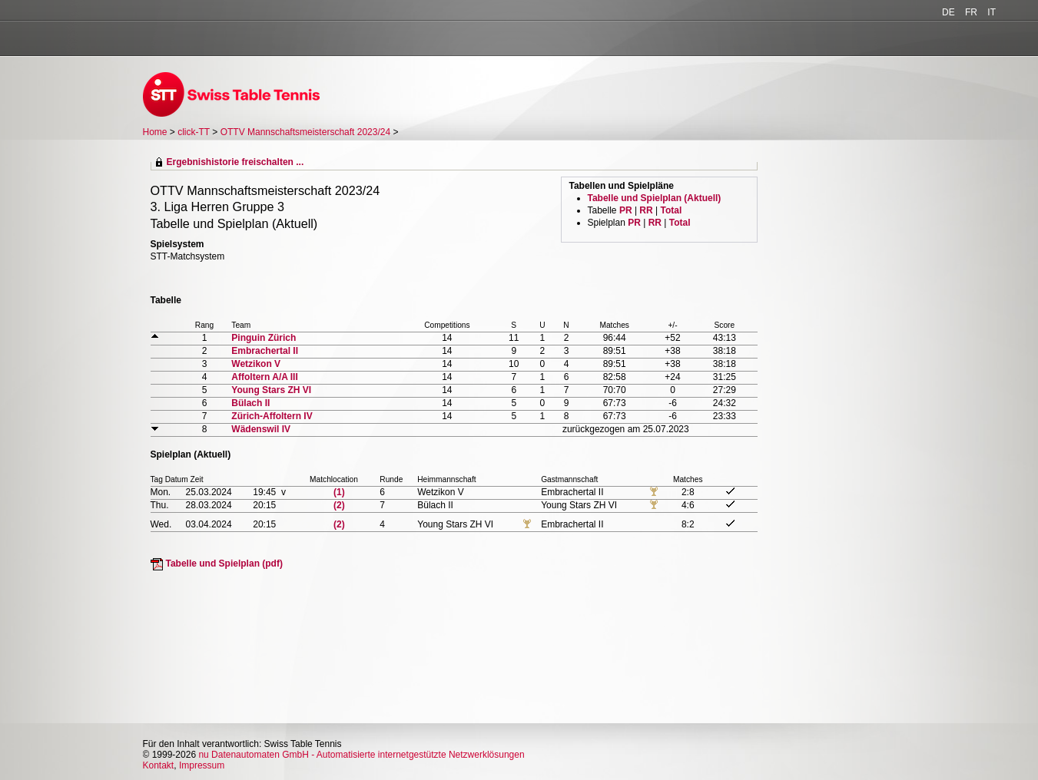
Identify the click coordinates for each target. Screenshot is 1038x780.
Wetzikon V (255, 364)
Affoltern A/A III (264, 377)
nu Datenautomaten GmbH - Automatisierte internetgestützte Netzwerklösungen (361, 754)
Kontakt (158, 765)
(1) (339, 492)
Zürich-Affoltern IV (271, 416)
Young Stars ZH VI (271, 390)
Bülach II (250, 403)
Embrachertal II (264, 350)
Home (155, 132)
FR (971, 12)
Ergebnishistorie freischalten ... (235, 162)
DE (948, 12)
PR (625, 210)
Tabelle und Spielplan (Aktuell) (654, 198)
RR (645, 210)
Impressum (201, 765)
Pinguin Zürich (263, 337)
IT (991, 12)
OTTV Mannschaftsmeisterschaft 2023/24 (307, 132)
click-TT (193, 132)
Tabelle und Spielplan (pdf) (224, 563)
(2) (339, 505)
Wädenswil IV (260, 429)
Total (670, 210)
